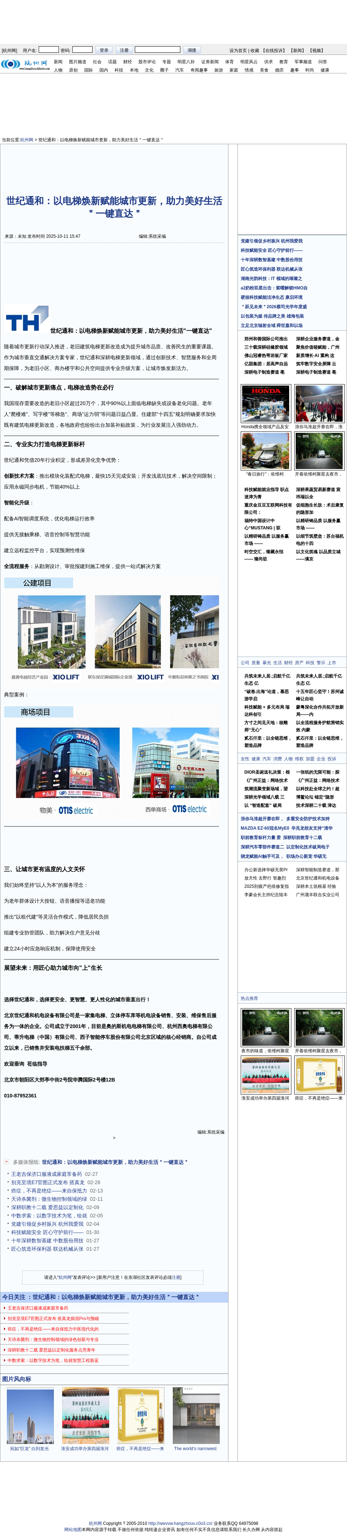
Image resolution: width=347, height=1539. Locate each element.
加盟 (310, 758)
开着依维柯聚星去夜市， (319, 474)
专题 (166, 61)
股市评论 (147, 61)
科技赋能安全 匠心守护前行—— (47, 1232)
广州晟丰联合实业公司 (317, 894)
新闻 (297, 50)
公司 (245, 662)
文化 (149, 70)
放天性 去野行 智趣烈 (265, 878)
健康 (325, 70)
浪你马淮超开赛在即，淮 (319, 426)
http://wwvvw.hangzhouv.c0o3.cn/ (180, 1523)
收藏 (254, 50)
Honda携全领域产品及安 (265, 426)
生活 (277, 662)
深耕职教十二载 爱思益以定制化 (47, 1207)
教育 (283, 61)
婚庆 (279, 70)
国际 (88, 70)
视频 (316, 50)
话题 (112, 61)
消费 (277, 758)
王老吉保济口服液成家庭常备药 (46, 1174)
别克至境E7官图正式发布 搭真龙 (48, 1182)
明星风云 (249, 61)
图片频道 (77, 61)
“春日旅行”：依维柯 (265, 474)
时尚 (309, 70)
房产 (299, 662)
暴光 (266, 662)
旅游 (218, 70)
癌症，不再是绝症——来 (140, 1448)
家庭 (234, 70)
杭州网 (9, 50)
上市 (331, 662)
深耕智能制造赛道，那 (317, 869)
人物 (58, 70)
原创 (73, 70)
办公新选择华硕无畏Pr (266, 869)
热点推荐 (249, 998)
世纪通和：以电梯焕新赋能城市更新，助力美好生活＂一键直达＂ (115, 1162)
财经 (127, 61)
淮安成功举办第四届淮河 (85, 1448)
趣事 (294, 70)
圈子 (164, 70)
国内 (103, 70)
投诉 (331, 758)
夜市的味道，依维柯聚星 (265, 1050)
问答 (322, 61)
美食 (264, 70)
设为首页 (238, 50)
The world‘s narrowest (195, 1448)
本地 (134, 70)
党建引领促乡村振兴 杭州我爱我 (47, 1224)
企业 (321, 758)
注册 (176, 1277)
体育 (229, 61)
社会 (97, 61)
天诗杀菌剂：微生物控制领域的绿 (49, 1199)
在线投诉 (274, 50)
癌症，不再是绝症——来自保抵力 (49, 1191)
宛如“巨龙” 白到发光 (29, 1448)
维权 (299, 758)
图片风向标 (16, 1379)
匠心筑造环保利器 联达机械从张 (47, 1249)
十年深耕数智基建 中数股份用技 (47, 1240)
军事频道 (303, 61)
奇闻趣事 (199, 70)
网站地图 (73, 1529)
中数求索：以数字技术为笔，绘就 (49, 1215)
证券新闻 (210, 61)
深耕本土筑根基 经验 (316, 886)
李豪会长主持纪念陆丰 (266, 894)
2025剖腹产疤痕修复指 (266, 886)
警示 (321, 662)
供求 (268, 61)
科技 (119, 70)
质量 (256, 662)
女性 (245, 758)
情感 (249, 70)
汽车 (179, 70)
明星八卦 (186, 61)
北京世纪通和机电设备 (317, 878)
